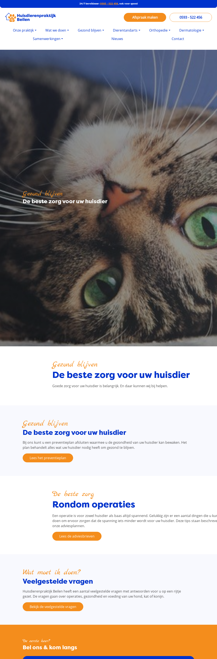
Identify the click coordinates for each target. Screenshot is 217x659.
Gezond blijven (89, 30)
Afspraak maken (145, 17)
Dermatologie (190, 30)
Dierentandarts (125, 30)
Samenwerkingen (46, 38)
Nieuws (117, 38)
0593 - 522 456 (109, 3)
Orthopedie (158, 30)
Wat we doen (55, 30)
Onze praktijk (23, 30)
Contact (178, 38)
